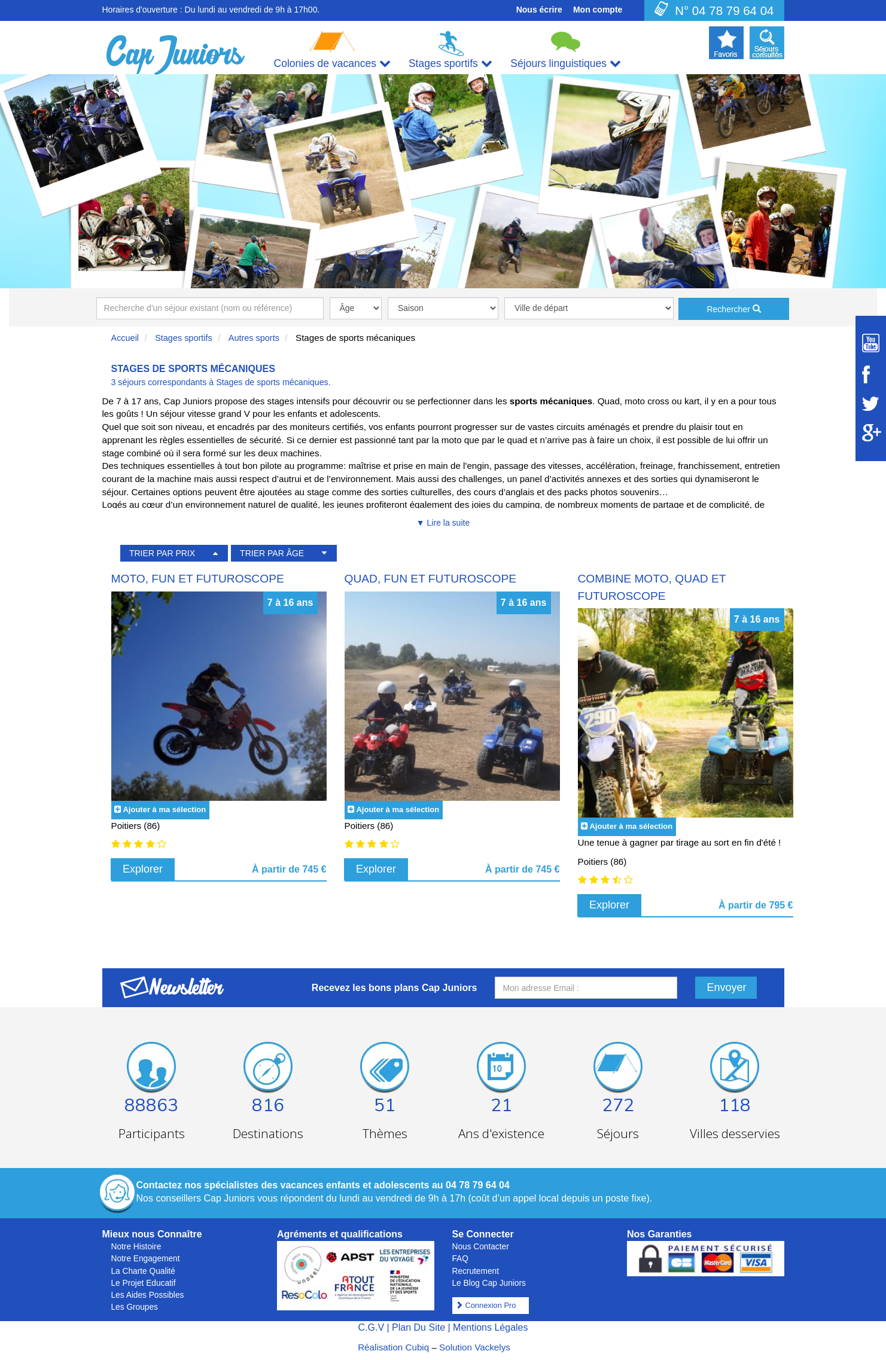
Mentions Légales (490, 1327)
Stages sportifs (183, 338)
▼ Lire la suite (443, 522)
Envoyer (727, 987)
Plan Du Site (418, 1327)
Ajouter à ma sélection (164, 809)
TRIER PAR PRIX (162, 553)
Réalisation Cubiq (393, 1347)
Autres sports (254, 338)
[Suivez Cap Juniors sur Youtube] (870, 343)
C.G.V (371, 1327)
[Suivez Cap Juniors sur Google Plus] (870, 432)
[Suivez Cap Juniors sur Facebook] (870, 374)
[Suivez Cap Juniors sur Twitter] (870, 404)
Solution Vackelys (474, 1347)
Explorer (143, 869)
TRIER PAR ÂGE (272, 553)
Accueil (125, 338)
